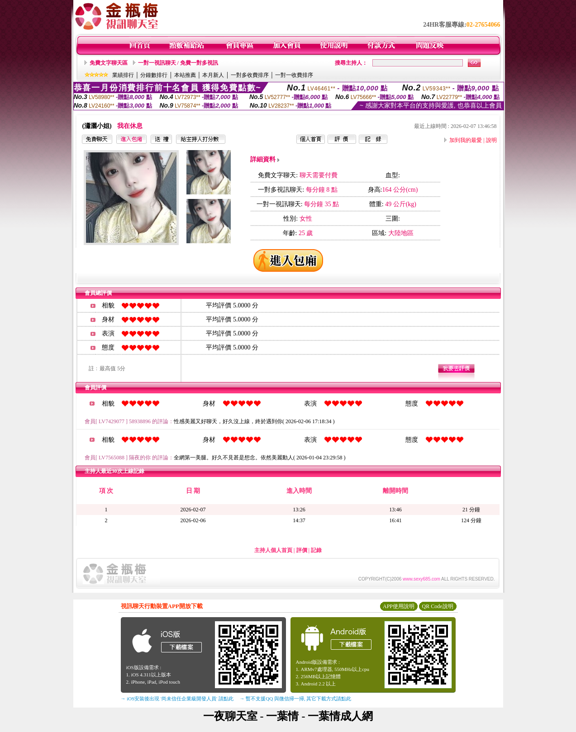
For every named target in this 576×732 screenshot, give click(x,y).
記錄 (316, 550)
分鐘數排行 (153, 75)
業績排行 (123, 75)
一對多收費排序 (250, 75)
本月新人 (213, 75)
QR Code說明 (437, 606)
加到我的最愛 (465, 140)
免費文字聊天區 (109, 63)
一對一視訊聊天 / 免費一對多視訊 (178, 63)
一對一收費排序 (294, 75)
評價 (301, 550)
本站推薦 (185, 75)
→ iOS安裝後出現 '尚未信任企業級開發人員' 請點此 (177, 698)
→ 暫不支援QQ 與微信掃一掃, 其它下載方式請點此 (296, 698)
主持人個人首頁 (273, 550)
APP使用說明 (398, 606)
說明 (491, 140)
